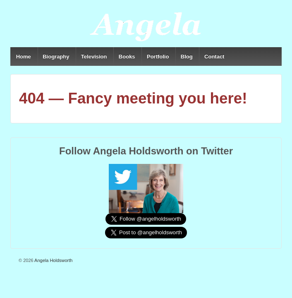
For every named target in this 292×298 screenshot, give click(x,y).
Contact (214, 56)
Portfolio (158, 56)
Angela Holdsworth (53, 260)
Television (94, 56)
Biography (56, 56)
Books (127, 56)
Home (23, 56)
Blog (187, 56)
